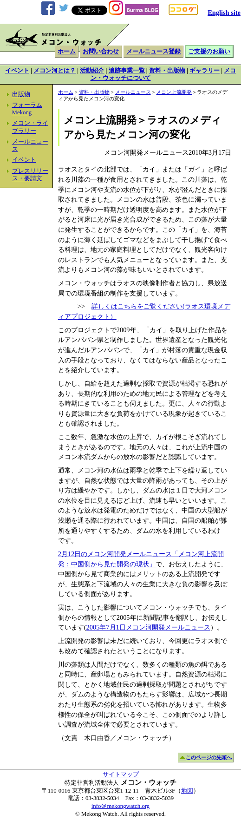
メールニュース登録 (153, 51)
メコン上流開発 (174, 92)
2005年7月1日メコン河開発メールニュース (148, 627)
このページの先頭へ (209, 757)
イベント (17, 70)
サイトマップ (121, 774)
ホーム (67, 51)
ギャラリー (204, 70)
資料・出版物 (167, 70)
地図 (187, 791)
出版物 (21, 94)
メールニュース (133, 92)
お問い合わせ (101, 51)
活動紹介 (92, 70)
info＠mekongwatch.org (120, 806)
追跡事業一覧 (127, 70)
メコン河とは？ (54, 70)
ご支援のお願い (209, 51)
